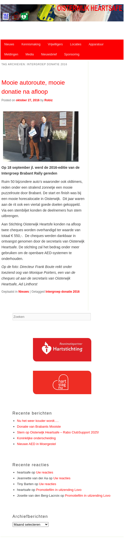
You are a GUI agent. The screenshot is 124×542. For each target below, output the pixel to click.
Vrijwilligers (55, 44)
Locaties (75, 44)
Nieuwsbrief (49, 54)
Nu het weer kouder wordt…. (38, 421)
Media (29, 54)
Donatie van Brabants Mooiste (39, 426)
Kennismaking (30, 44)
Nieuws (9, 44)
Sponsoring (71, 54)
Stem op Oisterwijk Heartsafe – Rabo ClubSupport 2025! (58, 432)
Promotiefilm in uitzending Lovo (58, 490)
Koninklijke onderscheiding (36, 438)
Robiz (49, 100)
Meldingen (11, 54)
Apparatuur (96, 44)
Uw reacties (44, 472)
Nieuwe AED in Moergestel (36, 444)
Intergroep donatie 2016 (62, 291)
